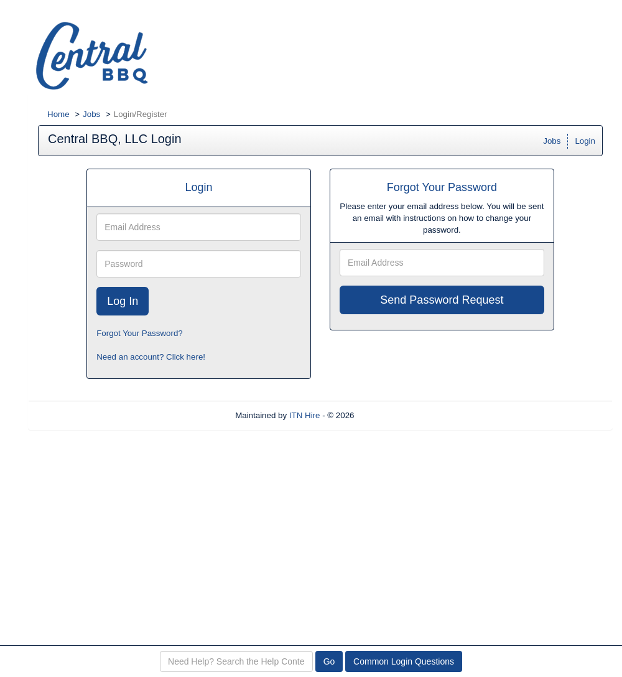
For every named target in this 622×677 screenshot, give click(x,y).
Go (329, 661)
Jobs (91, 114)
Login (585, 141)
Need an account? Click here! (150, 357)
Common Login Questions (403, 661)
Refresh (391, 415)
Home (58, 114)
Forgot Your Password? (139, 333)
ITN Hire (304, 415)
